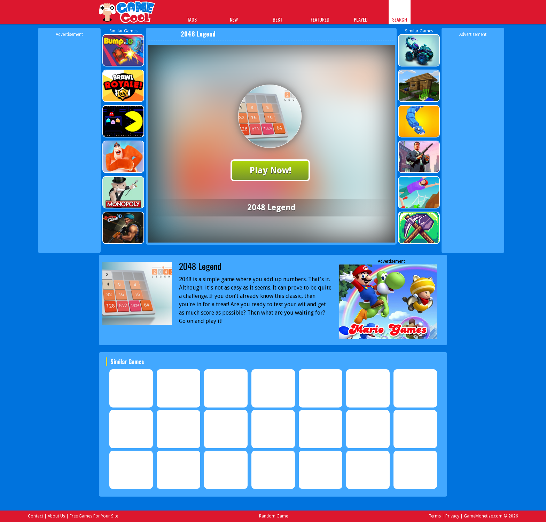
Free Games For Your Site (94, 516)
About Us (56, 516)
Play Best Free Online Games (127, 13)
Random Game (273, 516)
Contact (35, 516)
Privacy (452, 516)
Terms (435, 516)
